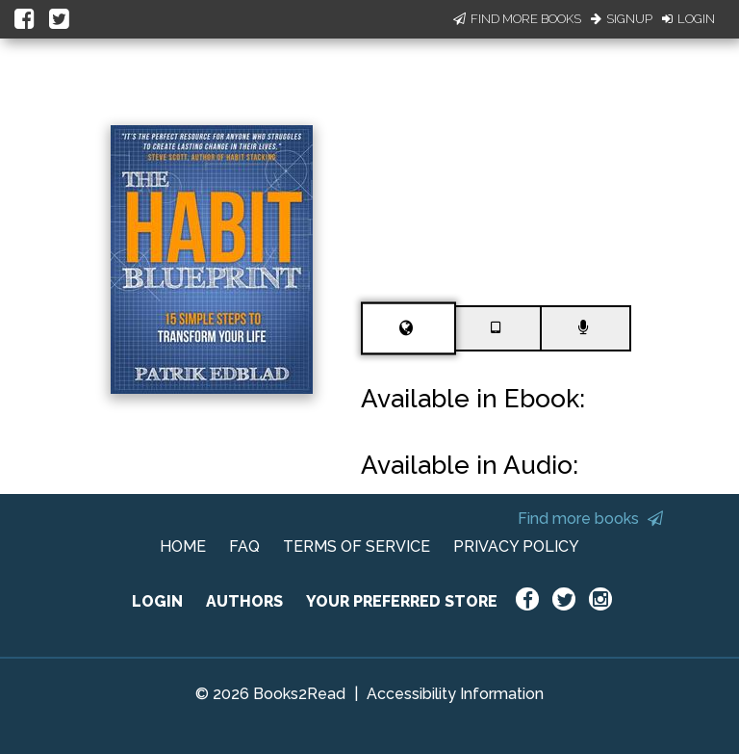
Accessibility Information (455, 694)
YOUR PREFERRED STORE (401, 601)
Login (688, 19)
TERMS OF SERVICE (356, 546)
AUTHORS (244, 601)
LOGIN (157, 601)
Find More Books (517, 19)
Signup (621, 19)
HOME (183, 546)
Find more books (590, 518)
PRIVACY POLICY (516, 546)
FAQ (244, 546)
